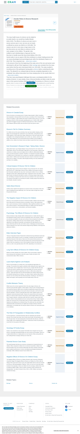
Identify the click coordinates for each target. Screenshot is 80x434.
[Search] (56, 2)
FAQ (30, 408)
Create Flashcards (9, 408)
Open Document (18, 26)
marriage (35, 65)
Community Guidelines (50, 408)
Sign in (75, 2)
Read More (69, 117)
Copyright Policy (48, 406)
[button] (5, 2)
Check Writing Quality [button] (31, 86)
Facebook (70, 406)
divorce (36, 69)
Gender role (54, 383)
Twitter (69, 409)
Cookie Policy (32, 421)
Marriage (8, 383)
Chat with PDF (20, 409)
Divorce (31, 383)
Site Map (31, 411)
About (30, 406)
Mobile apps (19, 408)
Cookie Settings (50, 421)
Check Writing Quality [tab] (51, 29)
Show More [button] (30, 82)
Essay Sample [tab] (41, 29)
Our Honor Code (49, 409)
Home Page (6, 15)
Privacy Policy (48, 411)
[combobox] (25, 2)
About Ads (39, 421)
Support (30, 409)
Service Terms (48, 413)
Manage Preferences (49, 415)
